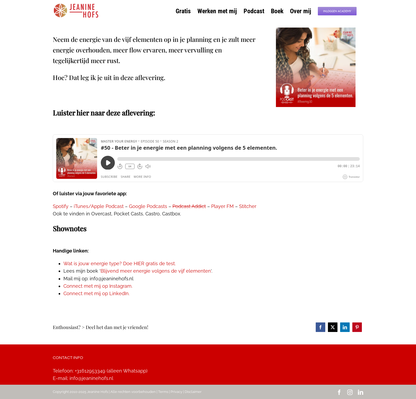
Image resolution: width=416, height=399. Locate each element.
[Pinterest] (357, 327)
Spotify (60, 206)
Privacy (176, 392)
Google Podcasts (148, 206)
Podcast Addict (189, 206)
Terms (163, 392)
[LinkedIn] (345, 327)
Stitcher (247, 206)
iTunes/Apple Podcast (99, 206)
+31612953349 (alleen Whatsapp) (111, 371)
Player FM (222, 206)
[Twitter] (333, 327)
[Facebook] (320, 327)
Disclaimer (193, 392)
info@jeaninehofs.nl (91, 378)
